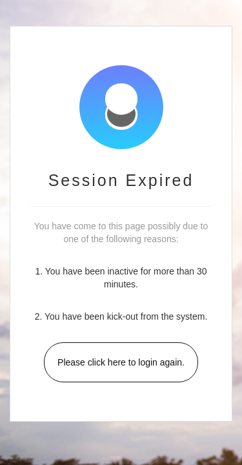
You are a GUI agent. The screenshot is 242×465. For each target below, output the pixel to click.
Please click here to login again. (121, 362)
